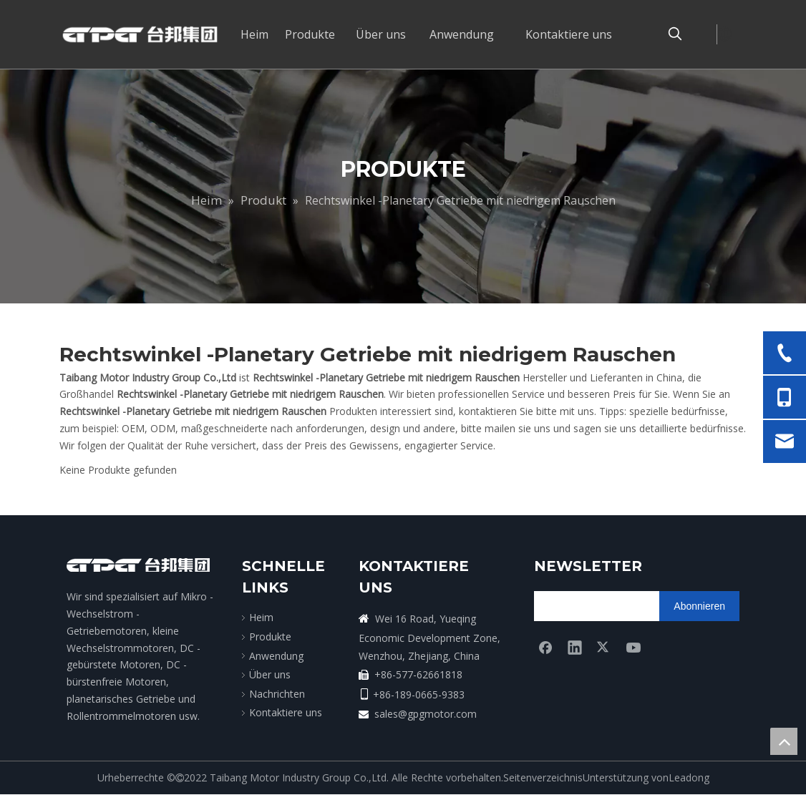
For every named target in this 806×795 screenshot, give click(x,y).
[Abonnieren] (699, 606)
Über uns (270, 674)
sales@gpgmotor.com (425, 714)
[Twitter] (604, 646)
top (783, 741)
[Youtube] (633, 646)
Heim (261, 617)
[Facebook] (545, 646)
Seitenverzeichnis (543, 777)
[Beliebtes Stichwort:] (675, 34)
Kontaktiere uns (285, 712)
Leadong (689, 777)
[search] (590, 606)
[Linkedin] (574, 646)
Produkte (270, 636)
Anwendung (276, 656)
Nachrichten (277, 694)
